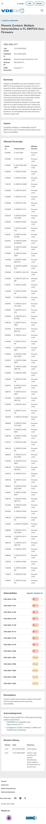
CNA (29, 3)
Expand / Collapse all (34, 593)
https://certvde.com (13, 724)
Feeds (21, 3)
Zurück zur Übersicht (10, 20)
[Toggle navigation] (42, 10)
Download (17, 68)
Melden (39, 3)
